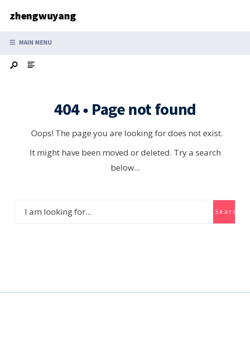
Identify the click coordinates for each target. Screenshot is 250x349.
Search (225, 211)
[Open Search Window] (14, 65)
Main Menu (31, 42)
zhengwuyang (43, 15)
